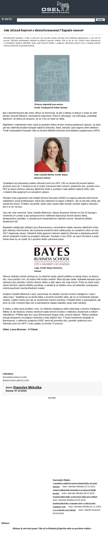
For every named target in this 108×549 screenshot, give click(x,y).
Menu (6, 19)
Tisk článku (52, 398)
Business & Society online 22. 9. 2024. (16, 380)
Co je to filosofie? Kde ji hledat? (64, 510)
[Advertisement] (51, 421)
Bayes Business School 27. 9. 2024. (15, 377)
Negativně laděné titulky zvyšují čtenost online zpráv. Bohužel (75, 497)
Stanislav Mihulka (27, 387)
